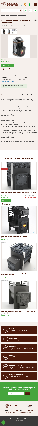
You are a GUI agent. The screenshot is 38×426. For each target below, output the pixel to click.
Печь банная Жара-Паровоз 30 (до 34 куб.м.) (14, 236)
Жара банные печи (22, 15)
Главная (3, 15)
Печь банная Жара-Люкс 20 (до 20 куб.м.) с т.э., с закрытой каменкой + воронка (18, 273)
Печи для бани (13, 15)
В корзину (7, 65)
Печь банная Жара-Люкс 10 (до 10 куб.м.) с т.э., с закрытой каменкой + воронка (18, 193)
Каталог (7, 15)
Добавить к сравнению (10, 81)
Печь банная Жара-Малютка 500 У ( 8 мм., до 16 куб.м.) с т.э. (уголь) (18, 312)
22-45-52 (11, 410)
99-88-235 (26, 410)
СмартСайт (22, 420)
